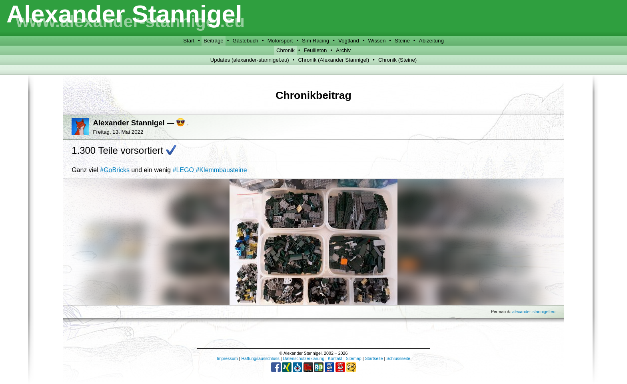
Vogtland (348, 41)
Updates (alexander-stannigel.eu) (249, 60)
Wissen (377, 41)
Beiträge (214, 41)
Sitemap (353, 358)
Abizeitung (431, 41)
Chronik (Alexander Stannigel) (333, 60)
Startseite (374, 358)
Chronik (285, 50)
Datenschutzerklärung (303, 358)
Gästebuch (245, 41)
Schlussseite (398, 358)
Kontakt (335, 358)
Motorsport (280, 41)
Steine (402, 41)
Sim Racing (315, 41)
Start (188, 41)
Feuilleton (315, 50)
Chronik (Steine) (397, 60)
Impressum (227, 358)
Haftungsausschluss (260, 358)
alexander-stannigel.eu (533, 311)
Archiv (343, 50)
